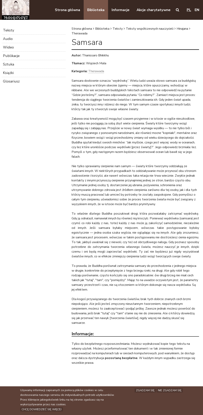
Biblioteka (102, 29)
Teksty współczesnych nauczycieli (149, 29)
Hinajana (182, 29)
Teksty (118, 29)
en (197, 10)
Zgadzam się (145, 390)
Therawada (79, 33)
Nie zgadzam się (169, 390)
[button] (177, 10)
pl (189, 10)
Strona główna (82, 29)
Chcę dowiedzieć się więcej (41, 409)
